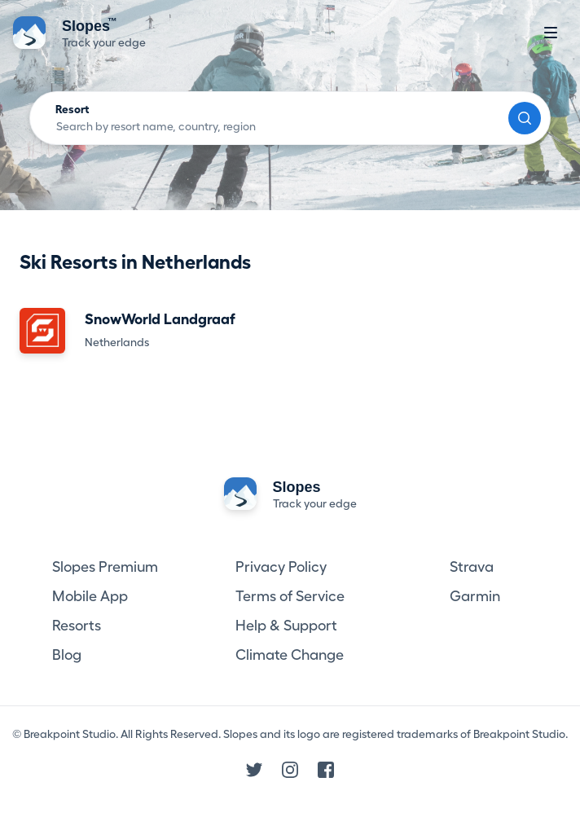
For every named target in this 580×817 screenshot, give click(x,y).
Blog (66, 655)
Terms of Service (290, 596)
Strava (472, 567)
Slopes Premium (105, 567)
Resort (72, 109)
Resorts (76, 625)
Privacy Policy (281, 567)
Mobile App (90, 596)
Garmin (475, 596)
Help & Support (286, 625)
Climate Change (289, 655)
